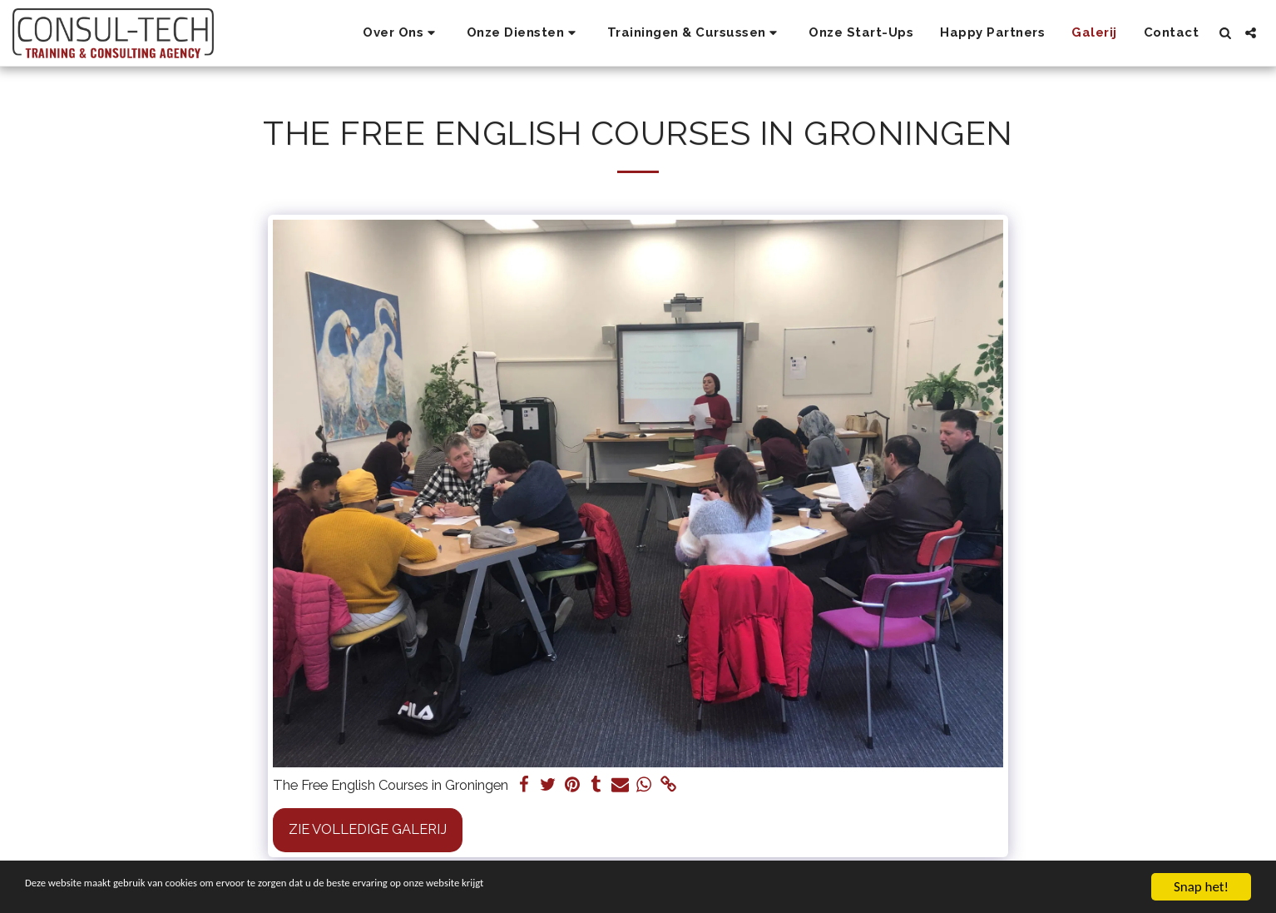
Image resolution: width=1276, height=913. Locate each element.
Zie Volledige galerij (368, 829)
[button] (401, 33)
